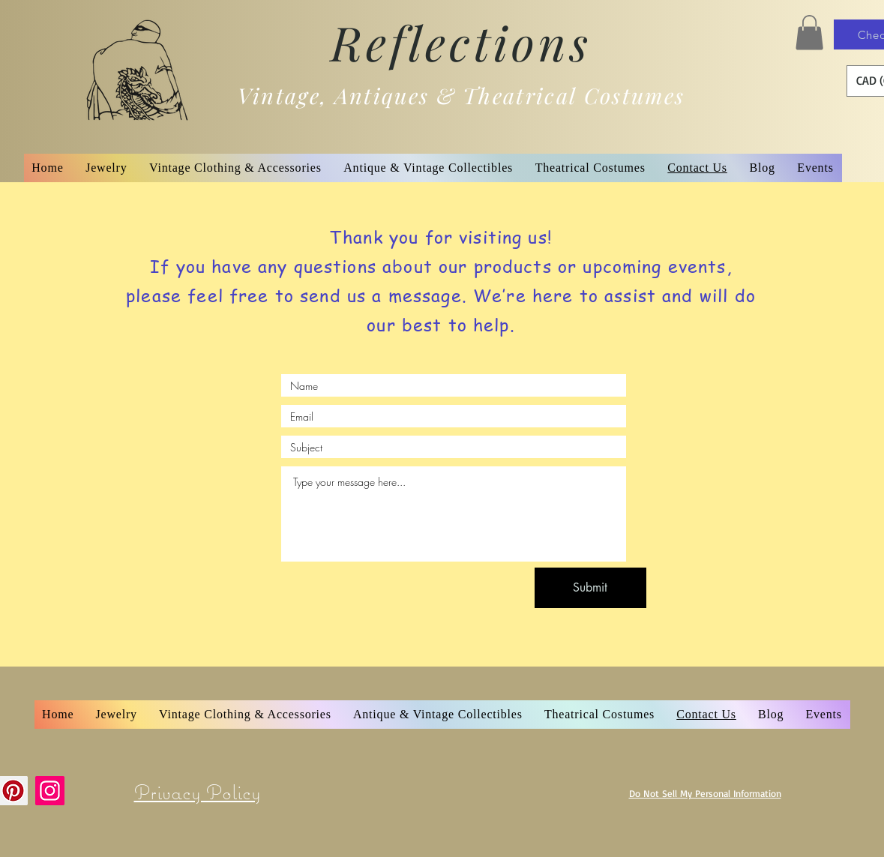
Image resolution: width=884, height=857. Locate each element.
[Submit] (590, 588)
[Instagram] (49, 790)
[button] (809, 32)
